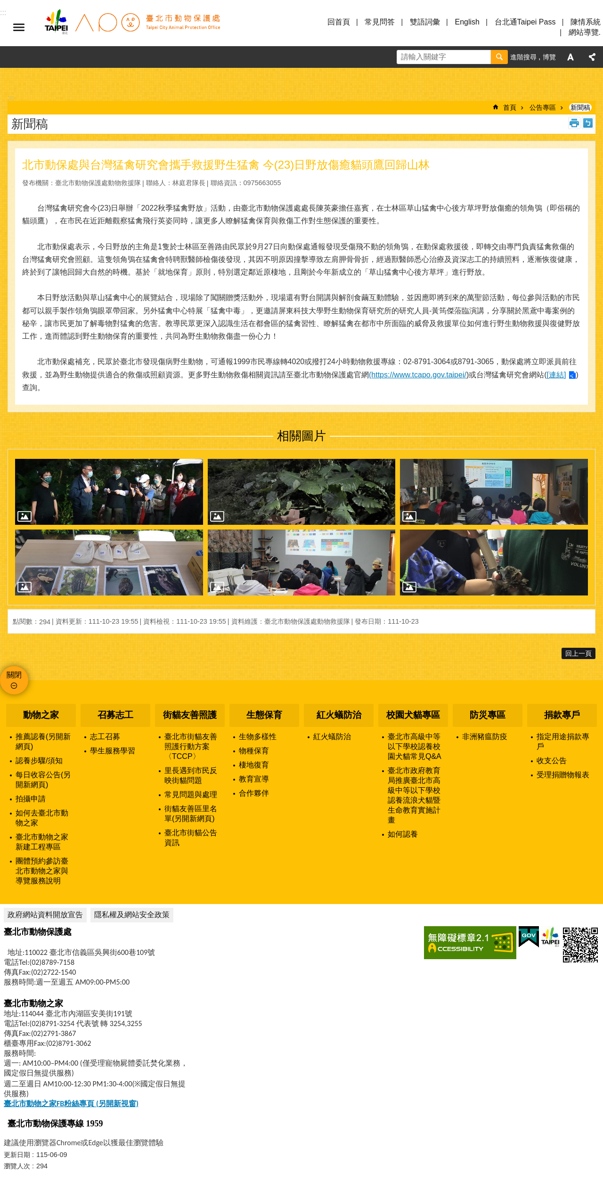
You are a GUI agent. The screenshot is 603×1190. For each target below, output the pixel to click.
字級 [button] (570, 57)
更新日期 (17, 1154)
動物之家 (41, 715)
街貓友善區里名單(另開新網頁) (190, 814)
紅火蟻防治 (339, 715)
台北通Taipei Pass (525, 22)
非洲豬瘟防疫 (484, 737)
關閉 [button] (14, 675)
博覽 (549, 57)
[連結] (556, 375)
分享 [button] (592, 57)
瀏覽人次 (17, 1166)
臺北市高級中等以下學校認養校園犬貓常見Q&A (414, 746)
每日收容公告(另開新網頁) (43, 780)
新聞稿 (580, 107)
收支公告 (552, 761)
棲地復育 (254, 765)
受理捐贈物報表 (563, 775)
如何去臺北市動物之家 (42, 818)
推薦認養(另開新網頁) (43, 741)
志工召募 (105, 737)
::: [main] (11, 98)
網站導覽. (585, 32)
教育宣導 (254, 779)
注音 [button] (588, 123)
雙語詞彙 (425, 22)
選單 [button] (19, 27)
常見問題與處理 (190, 795)
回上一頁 (578, 653)
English (467, 22)
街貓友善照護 (190, 715)
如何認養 (403, 834)
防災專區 (487, 715)
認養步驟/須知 (39, 761)
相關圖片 (301, 435)
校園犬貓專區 (413, 715)
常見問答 (380, 22)
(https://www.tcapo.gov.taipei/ (417, 375)
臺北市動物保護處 (132, 27)
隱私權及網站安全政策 (132, 915)
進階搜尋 (523, 57)
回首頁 (338, 22)
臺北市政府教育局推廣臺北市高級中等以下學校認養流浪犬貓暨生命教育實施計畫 (414, 795)
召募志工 (115, 715)
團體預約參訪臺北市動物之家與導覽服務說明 (42, 871)
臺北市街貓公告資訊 (190, 838)
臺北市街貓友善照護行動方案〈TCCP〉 (190, 746)
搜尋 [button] (499, 57)
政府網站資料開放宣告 (45, 915)
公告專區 (543, 107)
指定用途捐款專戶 (563, 741)
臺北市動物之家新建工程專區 (42, 842)
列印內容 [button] (574, 123)
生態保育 (264, 715)
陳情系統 (585, 22)
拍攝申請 (31, 799)
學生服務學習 (112, 751)
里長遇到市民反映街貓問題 (190, 775)
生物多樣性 (258, 737)
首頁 (509, 107)
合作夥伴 (254, 793)
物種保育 (254, 751)
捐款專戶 (562, 715)
